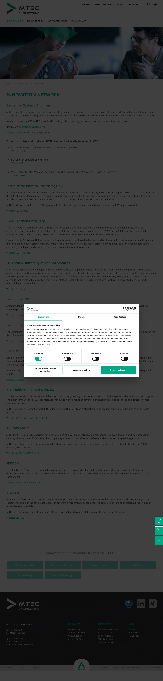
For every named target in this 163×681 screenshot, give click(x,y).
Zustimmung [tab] (43, 317)
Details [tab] (81, 317)
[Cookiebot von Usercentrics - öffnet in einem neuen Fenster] (125, 309)
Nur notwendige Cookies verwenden (45, 370)
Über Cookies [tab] (119, 317)
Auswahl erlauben (81, 370)
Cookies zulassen (118, 370)
